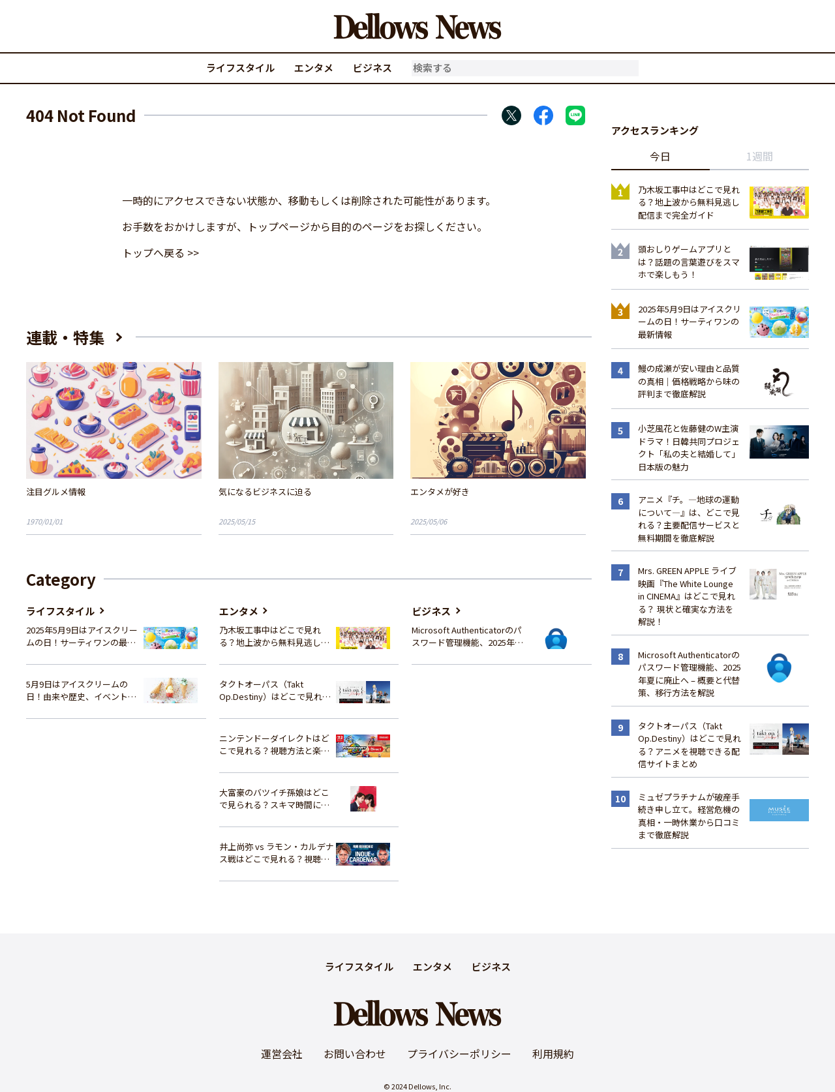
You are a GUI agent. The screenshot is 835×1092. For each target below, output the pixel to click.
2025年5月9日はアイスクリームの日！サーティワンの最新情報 (82, 636)
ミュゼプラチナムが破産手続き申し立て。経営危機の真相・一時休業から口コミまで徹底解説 (689, 816)
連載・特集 (65, 337)
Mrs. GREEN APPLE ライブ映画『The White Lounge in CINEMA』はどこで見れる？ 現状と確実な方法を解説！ (687, 596)
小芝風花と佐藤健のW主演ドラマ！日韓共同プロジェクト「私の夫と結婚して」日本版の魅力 (689, 447)
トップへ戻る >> (160, 252)
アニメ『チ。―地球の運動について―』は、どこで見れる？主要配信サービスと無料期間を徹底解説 (689, 518)
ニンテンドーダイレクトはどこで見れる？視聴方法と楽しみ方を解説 (274, 744)
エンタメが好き (440, 491)
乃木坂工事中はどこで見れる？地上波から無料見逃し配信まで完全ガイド (274, 636)
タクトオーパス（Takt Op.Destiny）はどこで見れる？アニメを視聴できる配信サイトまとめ (274, 690)
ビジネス (372, 67)
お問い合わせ (355, 1053)
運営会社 (282, 1053)
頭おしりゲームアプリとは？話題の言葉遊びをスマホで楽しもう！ (689, 262)
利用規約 (553, 1053)
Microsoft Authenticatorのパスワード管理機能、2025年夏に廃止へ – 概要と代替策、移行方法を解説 (467, 636)
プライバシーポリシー (459, 1053)
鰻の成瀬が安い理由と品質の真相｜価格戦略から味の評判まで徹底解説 (689, 381)
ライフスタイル (240, 67)
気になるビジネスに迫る (265, 491)
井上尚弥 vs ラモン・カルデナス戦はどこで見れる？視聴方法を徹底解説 (276, 853)
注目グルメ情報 (55, 491)
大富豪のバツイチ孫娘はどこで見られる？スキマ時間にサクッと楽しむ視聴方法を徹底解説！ (274, 798)
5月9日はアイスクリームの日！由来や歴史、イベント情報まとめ (81, 690)
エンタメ (313, 67)
